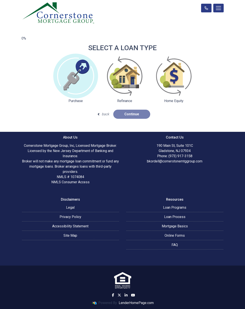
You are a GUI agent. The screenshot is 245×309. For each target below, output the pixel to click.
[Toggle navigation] (218, 8)
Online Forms (175, 235)
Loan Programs (174, 207)
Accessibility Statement (70, 226)
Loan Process (174, 217)
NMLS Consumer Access (70, 182)
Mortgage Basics (175, 226)
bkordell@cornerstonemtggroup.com (174, 161)
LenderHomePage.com (136, 303)
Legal (70, 207)
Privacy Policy (70, 217)
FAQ (175, 245)
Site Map (70, 235)
